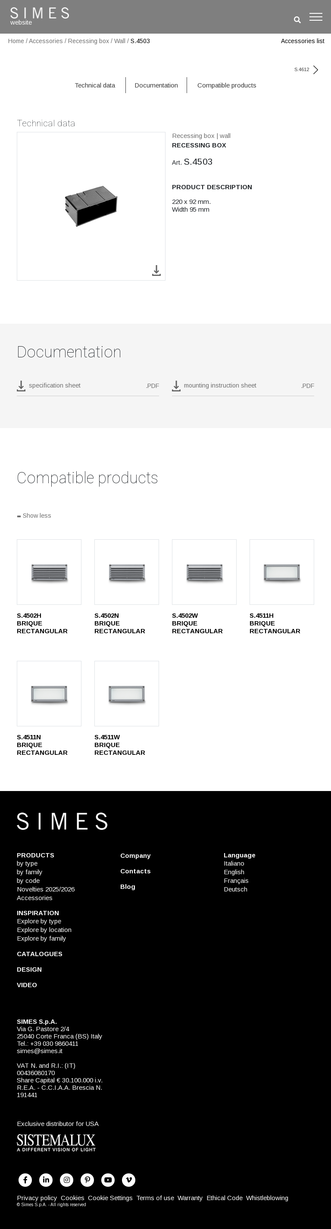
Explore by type (39, 921)
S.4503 (140, 41)
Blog (127, 886)
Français (236, 880)
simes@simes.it (39, 1050)
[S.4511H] (282, 572)
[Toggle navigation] (316, 17)
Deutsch (235, 889)
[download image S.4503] (156, 270)
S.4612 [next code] (306, 69)
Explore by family (41, 938)
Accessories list (303, 41)
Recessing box (88, 41)
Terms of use (155, 1197)
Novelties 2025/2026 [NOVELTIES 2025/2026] (46, 889)
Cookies (72, 1197)
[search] (297, 20)
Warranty (190, 1197)
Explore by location (44, 929)
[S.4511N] (49, 693)
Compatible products (226, 85)
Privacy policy (37, 1197)
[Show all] (165, 516)
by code (28, 880)
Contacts (135, 871)
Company (135, 855)
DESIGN (29, 969)
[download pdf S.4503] (88, 388)
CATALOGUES (39, 953)
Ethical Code (224, 1197)
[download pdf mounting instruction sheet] (243, 388)
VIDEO (27, 984)
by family (30, 872)
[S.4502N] (126, 572)
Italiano (234, 863)
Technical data (95, 85)
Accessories (46, 41)
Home (16, 41)
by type (27, 863)
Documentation (156, 85)
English (234, 872)
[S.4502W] (204, 572)
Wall (119, 41)
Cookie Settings (110, 1197)
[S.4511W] (126, 693)
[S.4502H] (49, 572)
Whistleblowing (267, 1197)
